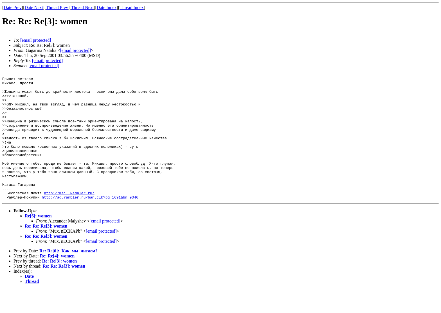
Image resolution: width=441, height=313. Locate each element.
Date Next (34, 7)
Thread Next (82, 7)
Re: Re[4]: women (57, 280)
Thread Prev (57, 7)
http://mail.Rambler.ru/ (69, 216)
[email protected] (104, 245)
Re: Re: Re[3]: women (46, 250)
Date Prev (13, 7)
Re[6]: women (38, 240)
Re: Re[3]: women (59, 285)
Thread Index (132, 7)
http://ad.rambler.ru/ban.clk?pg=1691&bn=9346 (90, 221)
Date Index (107, 7)
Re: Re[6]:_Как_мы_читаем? (68, 275)
